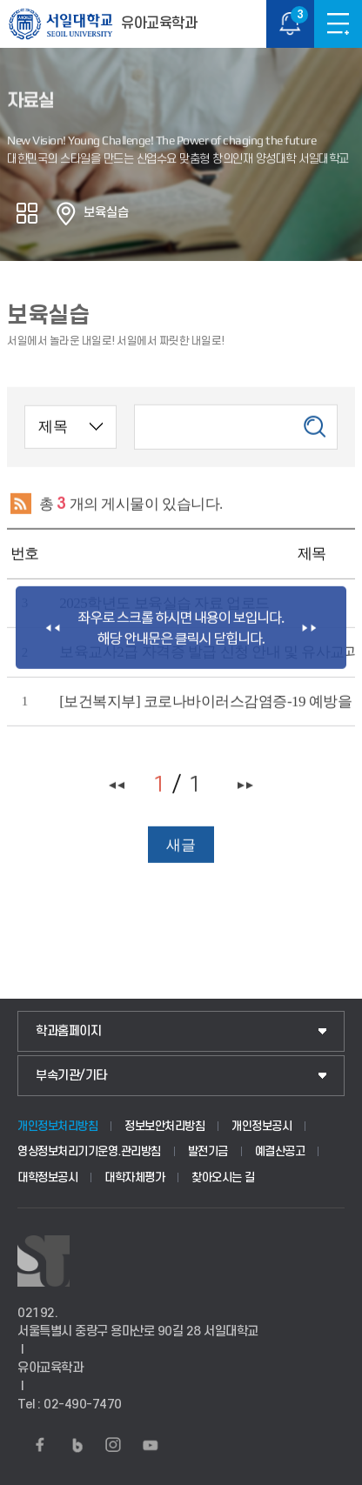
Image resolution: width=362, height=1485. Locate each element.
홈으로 (66, 213)
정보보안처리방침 (164, 1126)
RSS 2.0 (20, 509)
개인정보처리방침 (57, 1126)
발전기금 (208, 1151)
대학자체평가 (134, 1177)
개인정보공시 (261, 1126)
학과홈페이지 (68, 1031)
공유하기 (27, 213)
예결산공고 (280, 1151)
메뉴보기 (338, 24)
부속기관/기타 (71, 1075)
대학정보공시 (47, 1177)
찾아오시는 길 (223, 1177)
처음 (117, 790)
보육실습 (106, 212)
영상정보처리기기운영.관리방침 (89, 1151)
